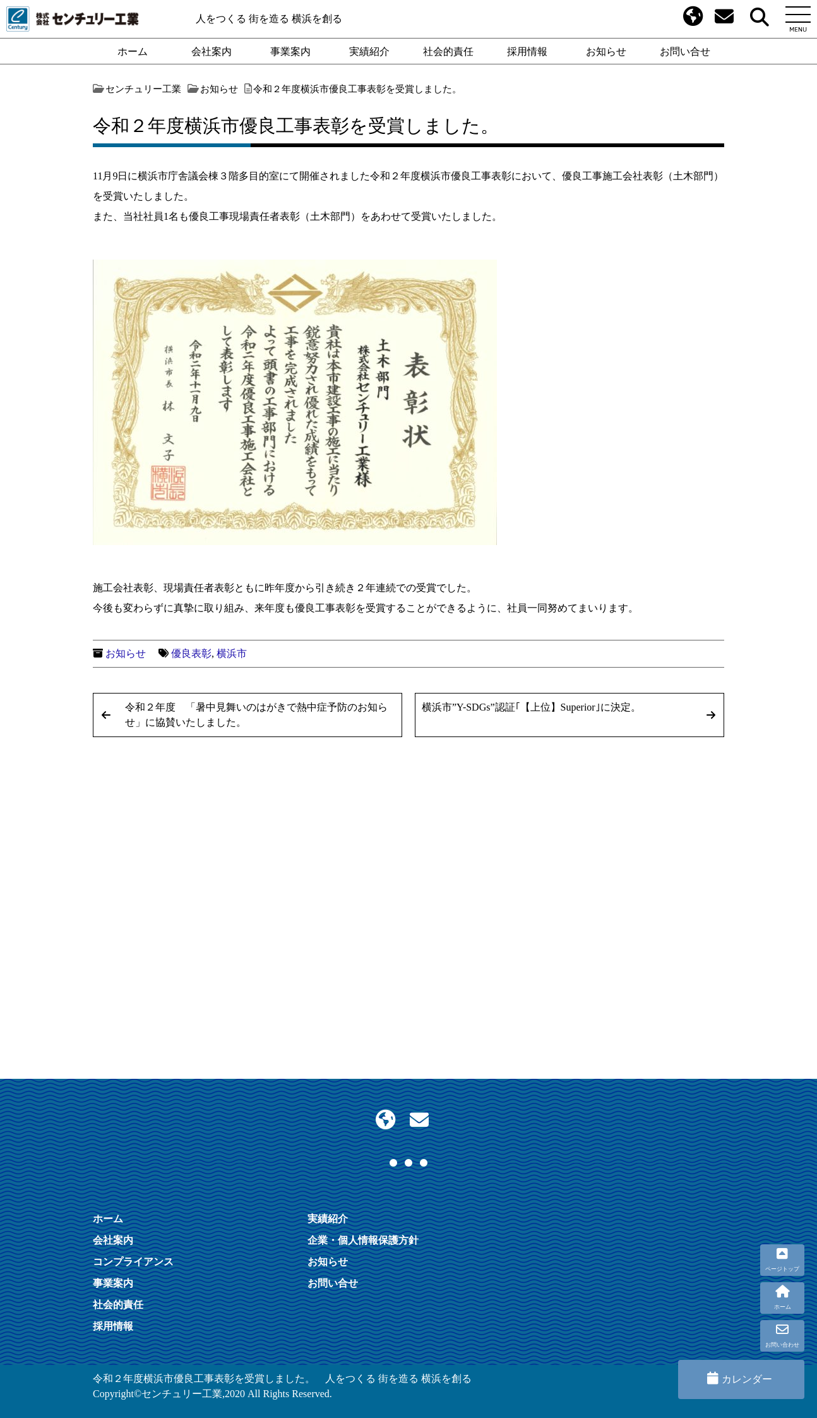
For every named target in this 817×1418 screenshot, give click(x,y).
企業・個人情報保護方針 (363, 1240)
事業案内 (290, 51)
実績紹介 (369, 51)
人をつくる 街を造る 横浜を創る (269, 18)
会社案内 (211, 51)
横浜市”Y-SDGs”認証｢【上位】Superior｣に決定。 (531, 707)
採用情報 (527, 51)
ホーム (132, 51)
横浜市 (232, 653)
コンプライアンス (133, 1261)
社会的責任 (448, 51)
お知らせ (606, 51)
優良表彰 (191, 653)
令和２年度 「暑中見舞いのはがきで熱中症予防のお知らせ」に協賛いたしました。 (256, 715)
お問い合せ (685, 51)
